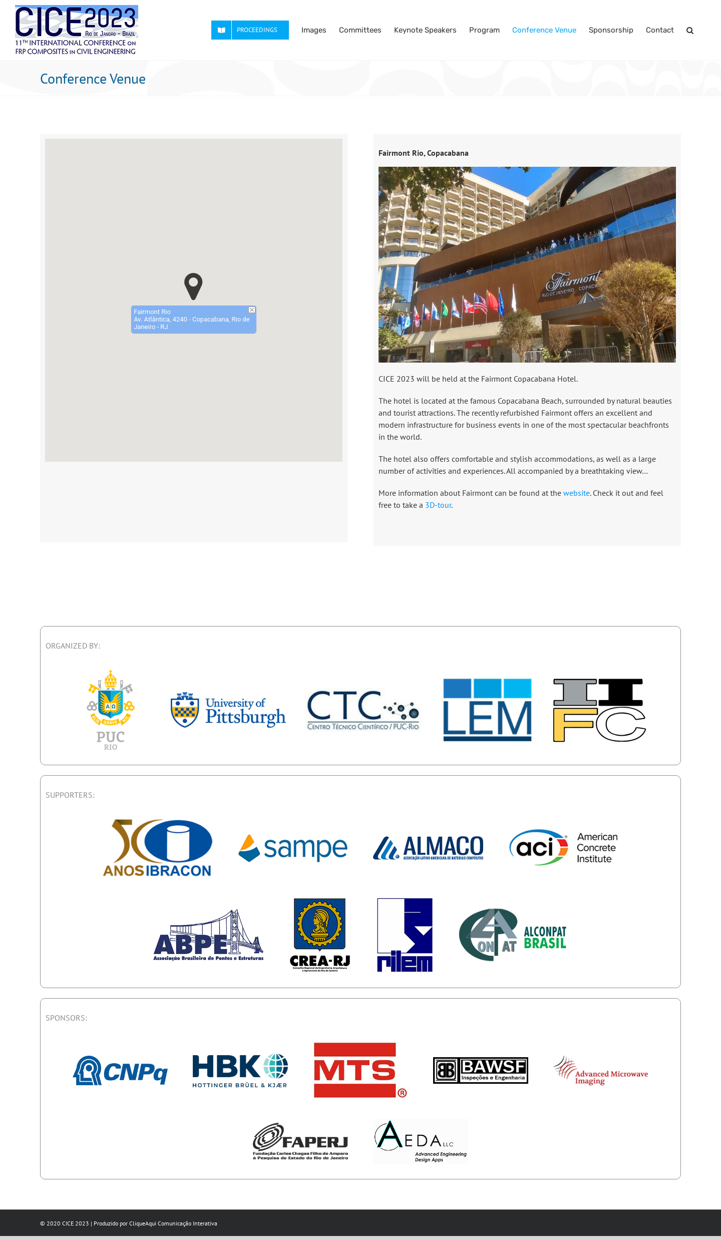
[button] (689, 30)
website (576, 493)
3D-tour (438, 505)
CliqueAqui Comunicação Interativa (173, 1223)
